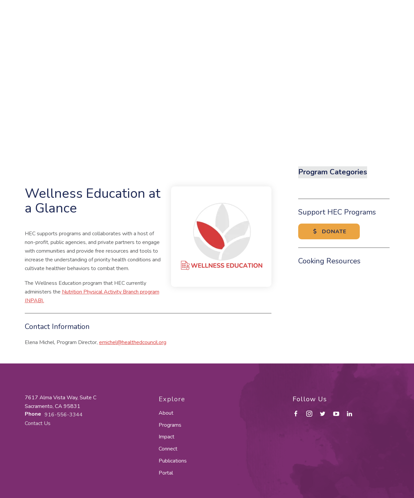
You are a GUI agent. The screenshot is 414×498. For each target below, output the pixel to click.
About (166, 413)
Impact (166, 436)
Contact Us (38, 423)
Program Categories (332, 172)
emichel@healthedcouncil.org (132, 342)
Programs (170, 425)
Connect (168, 448)
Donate (329, 231)
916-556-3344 (64, 414)
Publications (173, 461)
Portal (166, 473)
